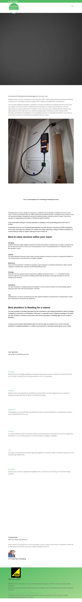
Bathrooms (11, 410)
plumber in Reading (54, 214)
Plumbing (11, 372)
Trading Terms (37, 593)
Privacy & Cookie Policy (25, 593)
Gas (9, 450)
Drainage (11, 391)
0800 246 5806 (12, 582)
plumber (55, 274)
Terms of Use (12, 593)
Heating (10, 431)
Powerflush (11, 469)
